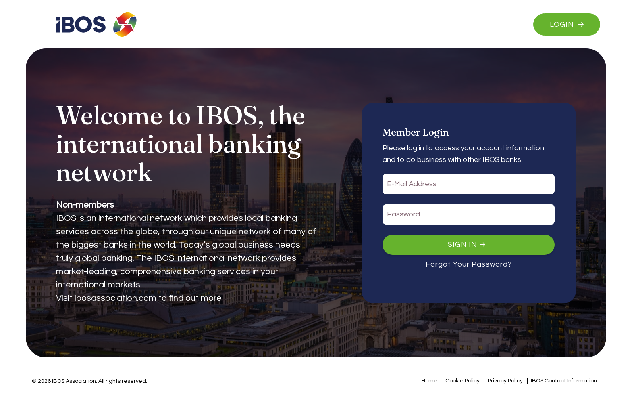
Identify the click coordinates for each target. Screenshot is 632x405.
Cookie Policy (462, 381)
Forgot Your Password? (469, 264)
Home (429, 381)
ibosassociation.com (115, 298)
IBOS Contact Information (564, 381)
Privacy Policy (505, 381)
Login (562, 24)
